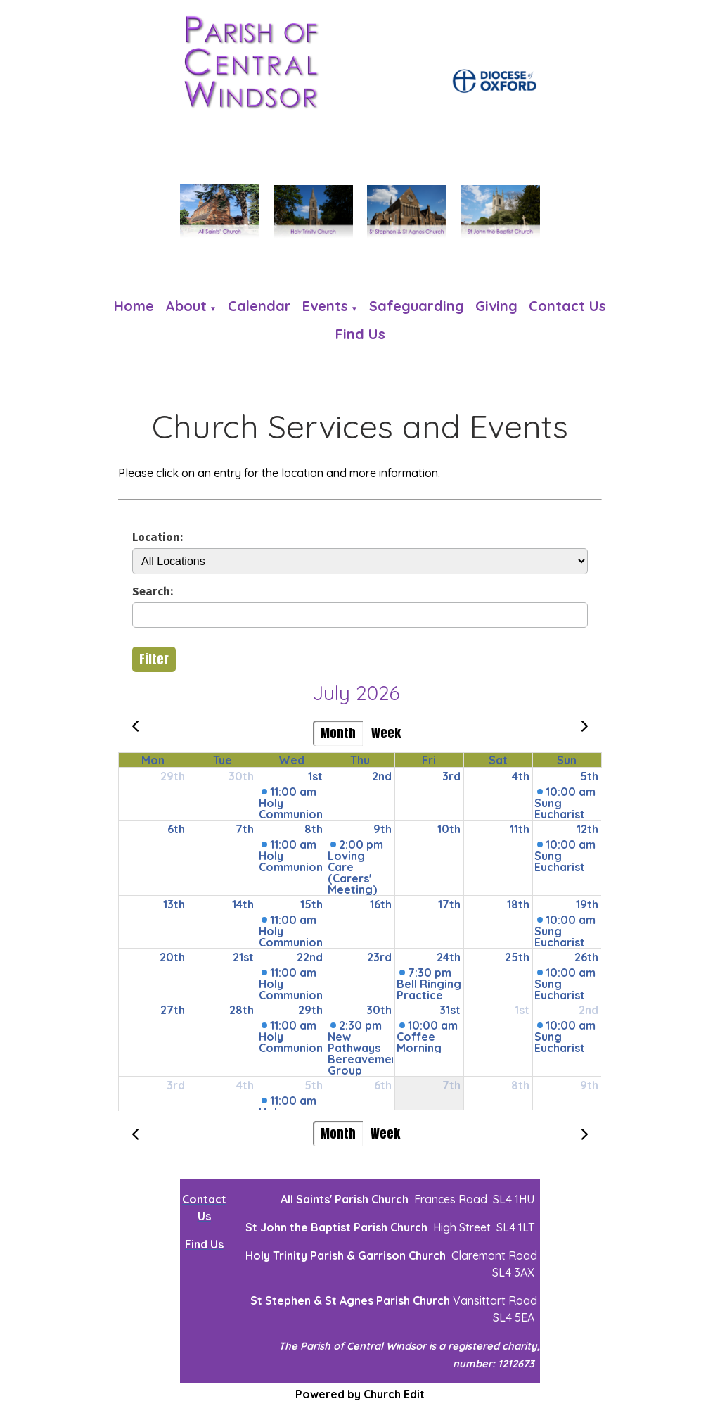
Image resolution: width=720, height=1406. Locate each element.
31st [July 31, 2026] (450, 1010)
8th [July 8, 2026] (313, 829)
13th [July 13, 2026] (174, 904)
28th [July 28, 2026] (241, 1010)
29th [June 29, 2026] (172, 776)
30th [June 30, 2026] (241, 776)
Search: (152, 591)
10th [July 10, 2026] (449, 829)
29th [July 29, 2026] (310, 1010)
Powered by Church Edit (360, 1394)
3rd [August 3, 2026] (176, 1085)
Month (338, 732)
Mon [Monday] (153, 760)
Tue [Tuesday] (222, 760)
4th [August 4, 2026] (245, 1085)
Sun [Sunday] (567, 760)
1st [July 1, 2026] (315, 776)
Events (325, 306)
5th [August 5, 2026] (313, 1085)
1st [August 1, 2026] (522, 1010)
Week (386, 732)
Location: (157, 537)
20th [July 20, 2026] (172, 957)
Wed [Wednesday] (291, 760)
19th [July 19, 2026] (587, 904)
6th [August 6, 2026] (383, 1085)
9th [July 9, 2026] (382, 829)
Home (134, 306)
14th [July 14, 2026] (243, 904)
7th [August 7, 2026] (451, 1085)
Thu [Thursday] (360, 760)
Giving (496, 306)
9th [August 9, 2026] (589, 1085)
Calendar (259, 306)
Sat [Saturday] (498, 760)
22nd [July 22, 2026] (310, 957)
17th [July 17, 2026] (449, 904)
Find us (360, 334)
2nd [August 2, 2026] (588, 1010)
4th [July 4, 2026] (520, 776)
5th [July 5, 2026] (589, 776)
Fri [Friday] (429, 760)
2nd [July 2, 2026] (382, 776)
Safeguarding (416, 306)
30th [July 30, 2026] (379, 1010)
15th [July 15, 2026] (311, 904)
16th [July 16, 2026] (381, 904)
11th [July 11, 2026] (519, 829)
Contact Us (567, 306)
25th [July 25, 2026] (517, 957)
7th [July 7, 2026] (245, 829)
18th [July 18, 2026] (518, 904)
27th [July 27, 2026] (172, 1010)
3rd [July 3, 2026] (451, 776)
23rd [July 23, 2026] (379, 957)
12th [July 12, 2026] (587, 829)
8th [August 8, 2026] (520, 1085)
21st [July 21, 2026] (243, 957)
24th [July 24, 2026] (449, 957)
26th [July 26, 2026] (586, 957)
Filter (154, 659)
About (186, 306)
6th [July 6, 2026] (176, 829)
